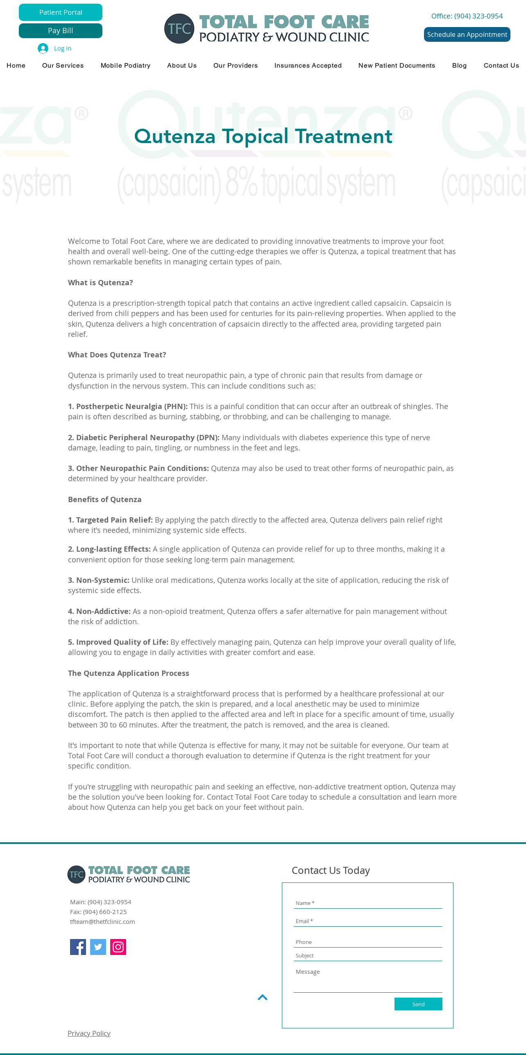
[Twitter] (98, 947)
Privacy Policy (89, 1033)
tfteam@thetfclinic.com (102, 921)
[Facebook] (78, 947)
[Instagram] (118, 947)
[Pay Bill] (60, 30)
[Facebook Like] (86, 965)
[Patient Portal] (60, 12)
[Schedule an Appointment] (467, 34)
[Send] (418, 1004)
